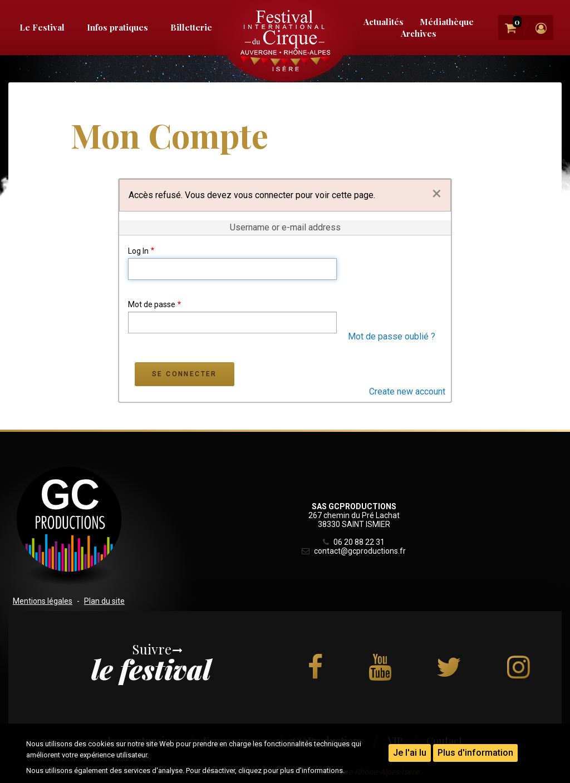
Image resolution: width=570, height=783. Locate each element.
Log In (138, 251)
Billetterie (191, 27)
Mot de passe (151, 304)
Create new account (407, 391)
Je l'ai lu (409, 752)
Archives (418, 33)
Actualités (383, 21)
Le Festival (42, 27)
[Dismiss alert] (436, 193)
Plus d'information (475, 752)
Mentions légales (42, 601)
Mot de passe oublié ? (391, 336)
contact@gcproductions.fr (353, 550)
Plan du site (104, 601)
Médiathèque (447, 21)
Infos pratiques (117, 27)
